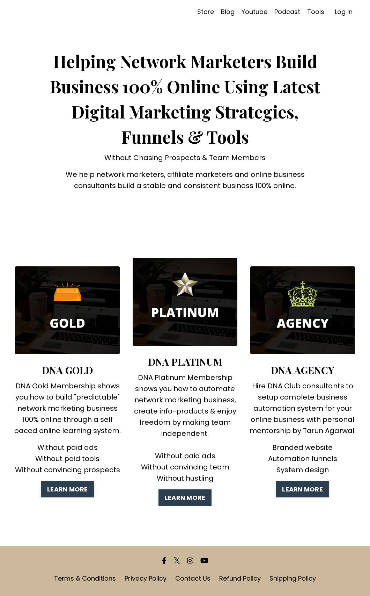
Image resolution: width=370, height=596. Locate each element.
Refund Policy (240, 578)
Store (205, 11)
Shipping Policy (292, 578)
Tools (315, 11)
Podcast (287, 11)
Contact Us (192, 578)
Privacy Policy (145, 578)
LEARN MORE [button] (67, 489)
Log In (344, 11)
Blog (228, 11)
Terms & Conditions (85, 578)
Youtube (254, 11)
